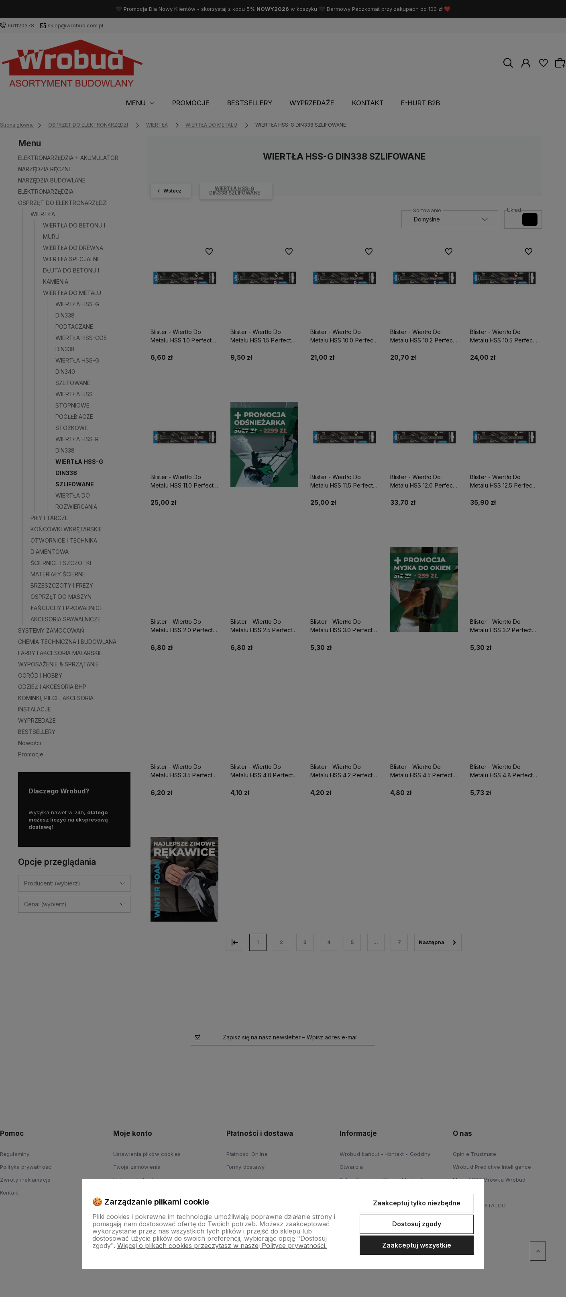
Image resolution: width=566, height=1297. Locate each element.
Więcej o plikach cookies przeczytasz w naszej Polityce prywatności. (222, 1246)
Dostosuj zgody (416, 1224)
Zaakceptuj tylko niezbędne (416, 1203)
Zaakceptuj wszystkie (416, 1245)
